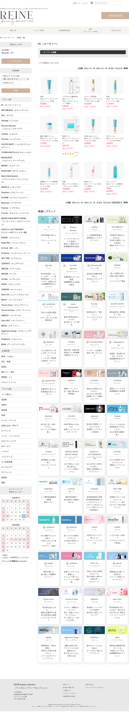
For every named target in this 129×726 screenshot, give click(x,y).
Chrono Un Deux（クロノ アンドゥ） (16, 310)
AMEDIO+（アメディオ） (11, 315)
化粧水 (4, 405)
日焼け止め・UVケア (9, 426)
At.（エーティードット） (11, 105)
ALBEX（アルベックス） (11, 284)
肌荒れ (4, 367)
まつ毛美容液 (6, 462)
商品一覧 (13, 30)
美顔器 (4, 477)
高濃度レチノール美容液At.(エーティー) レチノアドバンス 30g (49, 184)
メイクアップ (6, 457)
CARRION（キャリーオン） (12, 289)
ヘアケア (5, 451)
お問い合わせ (116, 30)
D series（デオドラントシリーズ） (15, 213)
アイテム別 (6, 389)
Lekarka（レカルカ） (10, 134)
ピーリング (6, 431)
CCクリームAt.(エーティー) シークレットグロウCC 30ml (115, 138)
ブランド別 (6, 99)
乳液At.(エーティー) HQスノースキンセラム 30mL (70, 184)
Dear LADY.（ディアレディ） (13, 321)
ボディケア (6, 446)
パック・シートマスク (10, 436)
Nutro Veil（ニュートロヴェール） (15, 295)
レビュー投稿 (39, 30)
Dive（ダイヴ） (7, 115)
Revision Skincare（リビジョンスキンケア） (12, 127)
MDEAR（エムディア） (11, 166)
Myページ (77, 3)
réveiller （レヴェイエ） (11, 279)
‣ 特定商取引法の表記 (69, 696)
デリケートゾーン (8, 382)
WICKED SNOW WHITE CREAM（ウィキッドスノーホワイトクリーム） (16, 221)
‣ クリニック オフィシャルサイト (94, 687)
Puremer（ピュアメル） (11, 139)
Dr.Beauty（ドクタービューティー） (16, 253)
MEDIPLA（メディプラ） (11, 187)
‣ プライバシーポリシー (69, 693)
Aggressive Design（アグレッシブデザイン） (16, 332)
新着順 (111, 68)
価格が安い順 (89, 68)
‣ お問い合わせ (89, 684)
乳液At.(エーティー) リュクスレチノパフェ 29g (115, 99)
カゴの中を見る (16, 61)
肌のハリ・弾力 (7, 372)
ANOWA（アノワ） (9, 274)
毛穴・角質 (6, 361)
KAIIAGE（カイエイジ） (11, 238)
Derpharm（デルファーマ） (12, 192)
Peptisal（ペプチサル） (11, 208)
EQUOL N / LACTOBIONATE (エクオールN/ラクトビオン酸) (14, 230)
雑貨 (3, 483)
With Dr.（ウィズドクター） (12, 300)
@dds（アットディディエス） (13, 344)
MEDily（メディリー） (10, 326)
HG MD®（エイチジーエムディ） (15, 198)
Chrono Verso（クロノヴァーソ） (15, 305)
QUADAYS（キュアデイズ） (13, 264)
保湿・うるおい (7, 356)
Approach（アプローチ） (11, 203)
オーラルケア (6, 467)
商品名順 (119, 68)
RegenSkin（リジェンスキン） (14, 243)
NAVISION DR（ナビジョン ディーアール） (13, 159)
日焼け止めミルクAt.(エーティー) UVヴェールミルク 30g (92, 138)
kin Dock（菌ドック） (10, 248)
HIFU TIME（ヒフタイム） (12, 258)
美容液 (4, 410)
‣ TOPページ (66, 684)
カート (85, 3)
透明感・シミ (6, 377)
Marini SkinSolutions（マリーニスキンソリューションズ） (15, 179)
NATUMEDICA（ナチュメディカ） (15, 110)
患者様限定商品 (64, 30)
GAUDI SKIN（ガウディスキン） (14, 171)
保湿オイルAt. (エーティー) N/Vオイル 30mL (93, 184)
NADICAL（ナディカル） (11, 269)
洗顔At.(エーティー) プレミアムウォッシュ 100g (49, 99)
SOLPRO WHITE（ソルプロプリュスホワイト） (16, 145)
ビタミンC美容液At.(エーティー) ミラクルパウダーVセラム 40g (93, 99)
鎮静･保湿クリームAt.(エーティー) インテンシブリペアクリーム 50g (49, 138)
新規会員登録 (115, 15)
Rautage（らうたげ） (10, 121)
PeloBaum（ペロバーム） (12, 339)
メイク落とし (6, 394)
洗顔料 (4, 400)
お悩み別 (5, 351)
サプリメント (6, 472)
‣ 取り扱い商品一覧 (68, 687)
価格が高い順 (101, 68)
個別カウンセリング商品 (90, 30)
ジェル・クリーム (8, 420)
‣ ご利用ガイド (67, 690)
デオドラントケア (8, 441)
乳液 (3, 415)
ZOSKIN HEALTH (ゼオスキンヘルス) (16, 152)
